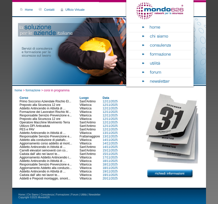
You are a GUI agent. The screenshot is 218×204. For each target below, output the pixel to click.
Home (29, 10)
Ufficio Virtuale (75, 10)
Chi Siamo (32, 194)
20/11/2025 (110, 178)
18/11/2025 (110, 161)
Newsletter (94, 194)
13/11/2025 (110, 133)
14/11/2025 (110, 140)
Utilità (83, 194)
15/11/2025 (110, 150)
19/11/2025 (110, 171)
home (18, 90)
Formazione (62, 194)
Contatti (49, 10)
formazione (33, 90)
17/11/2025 (110, 157)
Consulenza (47, 194)
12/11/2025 (110, 101)
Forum (74, 194)
